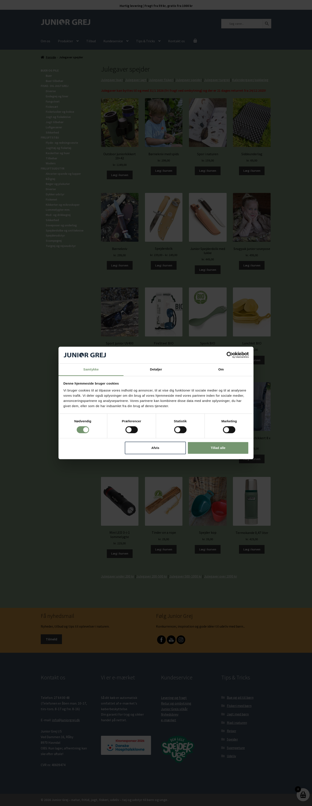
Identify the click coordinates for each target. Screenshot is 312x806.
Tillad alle (218, 448)
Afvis (155, 448)
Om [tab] (221, 369)
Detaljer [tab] (156, 369)
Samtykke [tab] (91, 369)
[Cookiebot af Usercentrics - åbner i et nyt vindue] (230, 355)
